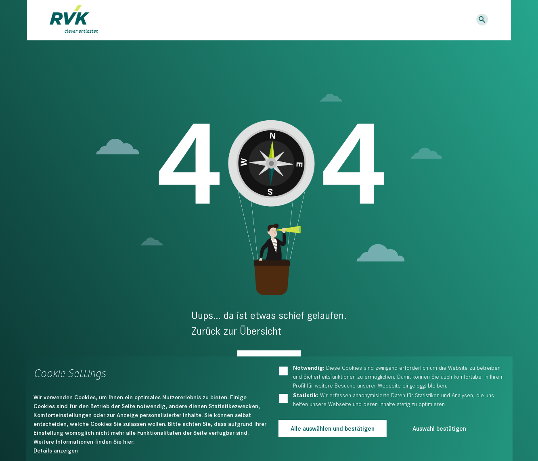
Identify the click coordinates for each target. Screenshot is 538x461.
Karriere (384, 20)
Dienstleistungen (165, 20)
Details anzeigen (55, 450)
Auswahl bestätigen (439, 428)
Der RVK (285, 20)
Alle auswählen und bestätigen (333, 428)
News (355, 20)
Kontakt (418, 20)
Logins (456, 20)
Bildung (236, 20)
